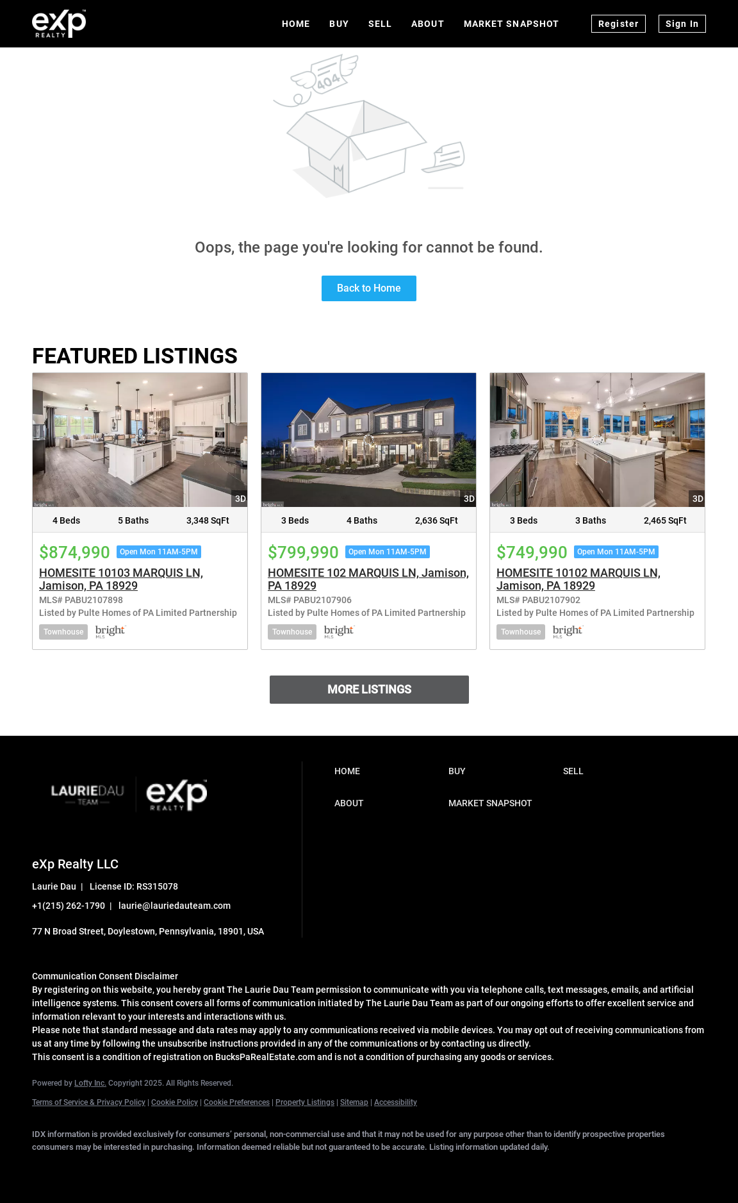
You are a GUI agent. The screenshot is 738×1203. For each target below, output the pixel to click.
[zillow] (159, 1168)
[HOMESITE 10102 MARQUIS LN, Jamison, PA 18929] (597, 440)
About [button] (428, 24)
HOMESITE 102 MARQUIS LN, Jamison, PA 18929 (368, 579)
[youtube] (233, 1168)
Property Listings (304, 1102)
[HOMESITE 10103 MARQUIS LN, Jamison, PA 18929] (140, 440)
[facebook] (47, 1168)
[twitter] (121, 1168)
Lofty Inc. (90, 1083)
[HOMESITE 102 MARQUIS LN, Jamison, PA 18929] (368, 440)
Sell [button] (380, 24)
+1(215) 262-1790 (68, 905)
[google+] (270, 1168)
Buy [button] (338, 24)
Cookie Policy (174, 1102)
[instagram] (196, 1168)
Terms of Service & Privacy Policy (88, 1102)
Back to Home (369, 288)
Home (296, 24)
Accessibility (395, 1102)
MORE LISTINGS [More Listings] (369, 689)
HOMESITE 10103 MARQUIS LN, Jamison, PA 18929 (121, 579)
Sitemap (354, 1102)
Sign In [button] (682, 24)
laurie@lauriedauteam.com (175, 905)
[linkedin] (84, 1168)
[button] (388, 771)
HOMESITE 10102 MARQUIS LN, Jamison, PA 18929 (578, 579)
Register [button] (618, 24)
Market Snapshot (512, 24)
